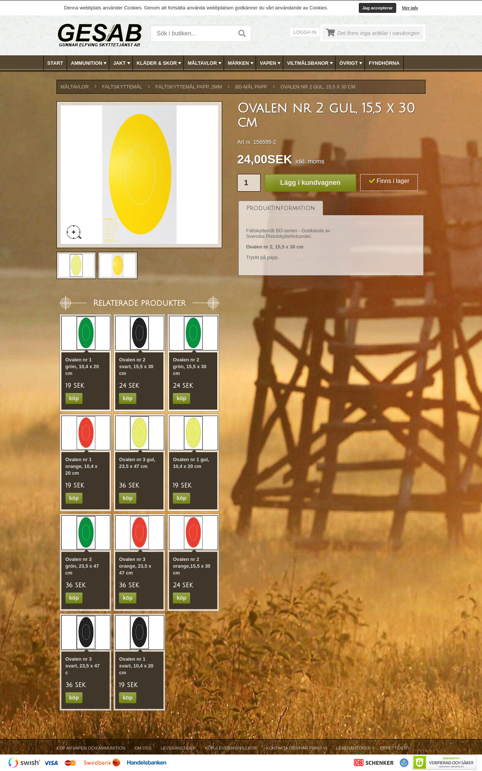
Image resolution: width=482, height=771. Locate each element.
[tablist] (331, 238)
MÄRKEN (241, 63)
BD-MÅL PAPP (251, 87)
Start (55, 63)
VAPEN (271, 63)
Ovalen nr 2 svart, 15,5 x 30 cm (136, 366)
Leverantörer (353, 748)
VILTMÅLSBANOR (310, 63)
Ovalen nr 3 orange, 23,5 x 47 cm (135, 566)
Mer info (410, 8)
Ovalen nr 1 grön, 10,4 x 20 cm (82, 366)
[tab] (280, 208)
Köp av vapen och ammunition (90, 748)
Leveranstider (178, 748)
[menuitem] (55, 63)
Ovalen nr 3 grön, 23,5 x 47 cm (82, 566)
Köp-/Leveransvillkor (231, 748)
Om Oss (142, 748)
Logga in (304, 32)
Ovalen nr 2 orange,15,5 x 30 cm (191, 566)
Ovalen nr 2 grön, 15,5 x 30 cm (189, 366)
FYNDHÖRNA (384, 63)
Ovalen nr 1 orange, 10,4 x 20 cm (82, 466)
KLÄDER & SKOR (160, 63)
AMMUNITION (89, 63)
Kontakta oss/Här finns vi (296, 748)
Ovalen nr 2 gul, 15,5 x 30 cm (318, 87)
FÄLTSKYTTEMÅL (122, 87)
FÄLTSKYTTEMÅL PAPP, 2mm (189, 87)
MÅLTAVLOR (205, 63)
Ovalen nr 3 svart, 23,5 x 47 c (83, 665)
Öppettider (393, 748)
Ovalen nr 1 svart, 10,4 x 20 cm (136, 665)
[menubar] (241, 63)
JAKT (122, 63)
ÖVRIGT (351, 63)
